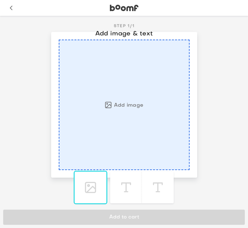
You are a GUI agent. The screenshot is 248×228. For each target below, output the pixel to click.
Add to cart (124, 217)
